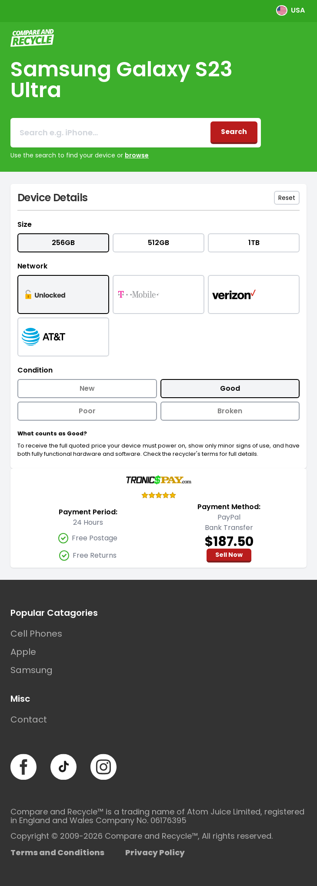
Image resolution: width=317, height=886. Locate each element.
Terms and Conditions (57, 852)
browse (137, 155)
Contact (28, 719)
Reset (286, 197)
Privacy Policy (155, 852)
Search (234, 132)
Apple (23, 652)
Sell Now (229, 554)
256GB (63, 243)
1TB (254, 243)
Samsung (31, 670)
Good (230, 388)
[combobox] (110, 133)
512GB (158, 243)
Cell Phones (36, 634)
